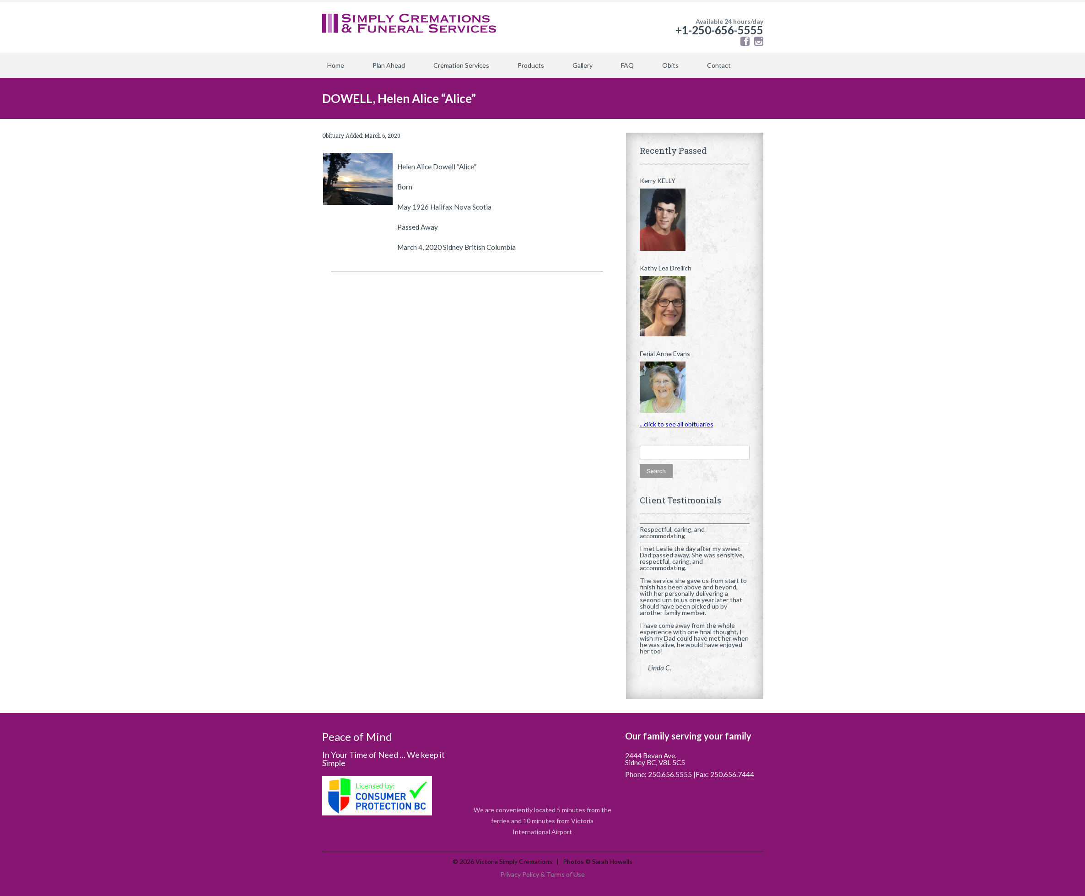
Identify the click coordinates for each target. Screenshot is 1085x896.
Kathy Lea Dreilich (665, 268)
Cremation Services (461, 65)
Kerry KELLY (657, 181)
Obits (670, 65)
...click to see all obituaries (676, 424)
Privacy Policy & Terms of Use (542, 874)
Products (531, 65)
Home (335, 65)
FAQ (627, 65)
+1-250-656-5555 (719, 30)
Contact (719, 65)
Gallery (582, 65)
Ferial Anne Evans (665, 354)
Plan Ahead (388, 65)
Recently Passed (673, 150)
